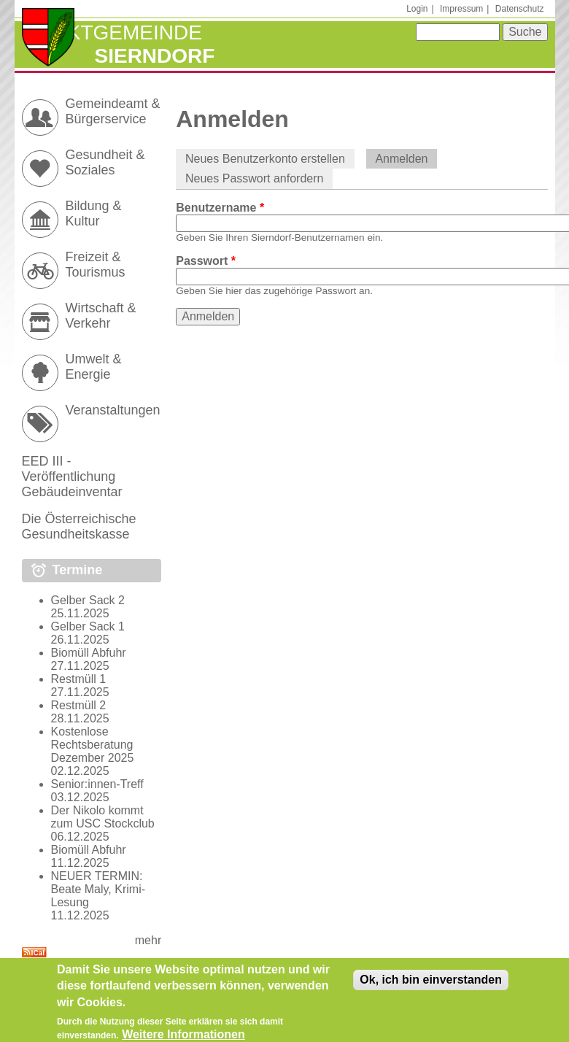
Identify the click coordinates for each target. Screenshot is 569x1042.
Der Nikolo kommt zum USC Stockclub (103, 817)
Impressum (461, 9)
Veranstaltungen (113, 410)
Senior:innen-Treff (97, 784)
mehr (148, 940)
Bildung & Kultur (94, 213)
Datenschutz (519, 9)
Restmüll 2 (79, 705)
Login (416, 9)
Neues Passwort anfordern (254, 178)
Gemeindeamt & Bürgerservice (113, 111)
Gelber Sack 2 (88, 600)
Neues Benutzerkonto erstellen (265, 159)
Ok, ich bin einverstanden (431, 985)
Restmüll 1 (79, 679)
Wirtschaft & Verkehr (101, 316)
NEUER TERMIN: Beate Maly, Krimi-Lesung (98, 889)
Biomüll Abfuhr (88, 653)
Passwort (206, 261)
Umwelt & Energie (94, 367)
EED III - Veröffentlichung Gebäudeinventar (72, 476)
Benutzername (220, 207)
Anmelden (406, 159)
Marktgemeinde (112, 32)
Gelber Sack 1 (88, 626)
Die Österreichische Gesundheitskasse (79, 526)
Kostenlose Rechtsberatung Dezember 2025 (92, 744)
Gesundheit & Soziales (105, 162)
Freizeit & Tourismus (95, 264)
